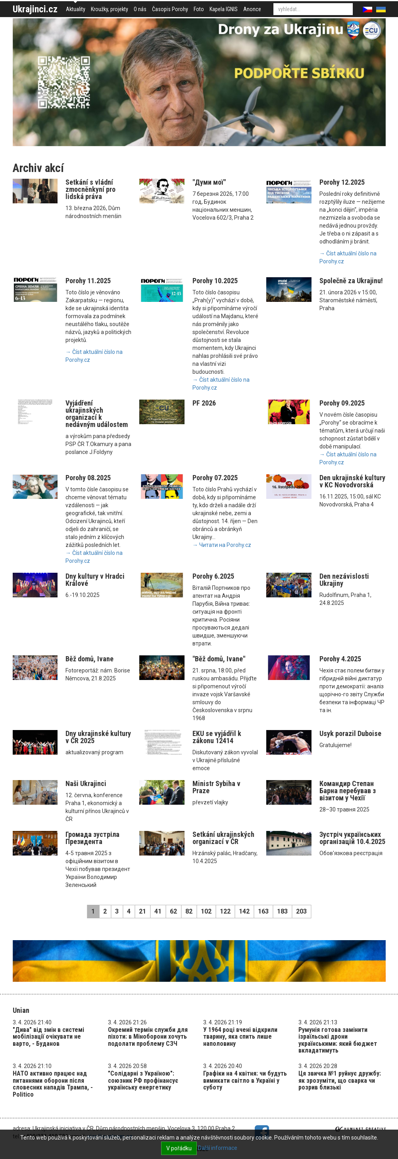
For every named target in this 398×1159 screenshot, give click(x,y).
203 (301, 911)
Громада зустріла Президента (92, 838)
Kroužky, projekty (109, 9)
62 (173, 911)
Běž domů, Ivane (89, 659)
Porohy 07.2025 (215, 477)
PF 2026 (204, 403)
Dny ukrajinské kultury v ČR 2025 (98, 737)
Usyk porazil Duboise (350, 733)
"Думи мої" (209, 182)
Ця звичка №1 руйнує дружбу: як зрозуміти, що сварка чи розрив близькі (339, 1080)
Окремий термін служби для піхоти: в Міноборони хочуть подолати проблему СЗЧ (148, 1036)
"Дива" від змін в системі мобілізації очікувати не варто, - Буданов (48, 1036)
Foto (199, 9)
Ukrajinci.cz (35, 9)
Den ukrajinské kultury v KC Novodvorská (352, 481)
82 (188, 911)
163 (263, 911)
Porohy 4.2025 (340, 659)
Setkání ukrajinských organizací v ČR (223, 838)
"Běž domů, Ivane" (218, 659)
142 (244, 911)
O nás (140, 9)
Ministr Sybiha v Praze (216, 787)
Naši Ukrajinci (85, 783)
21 (142, 911)
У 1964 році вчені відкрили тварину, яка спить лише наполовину (240, 1036)
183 (282, 911)
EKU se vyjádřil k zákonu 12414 (216, 737)
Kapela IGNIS (224, 9)
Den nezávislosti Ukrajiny (344, 579)
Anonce (252, 9)
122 (225, 911)
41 (158, 911)
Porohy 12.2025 (342, 182)
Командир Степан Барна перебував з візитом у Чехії (347, 790)
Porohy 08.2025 (88, 477)
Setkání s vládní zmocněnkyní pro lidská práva (90, 189)
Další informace (217, 1148)
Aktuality (75, 9)
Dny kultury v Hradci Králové (95, 579)
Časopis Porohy (170, 9)
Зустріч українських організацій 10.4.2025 (352, 838)
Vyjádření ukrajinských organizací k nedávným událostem (96, 414)
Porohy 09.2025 (342, 403)
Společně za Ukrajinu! (351, 280)
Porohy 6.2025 (213, 576)
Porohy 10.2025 (215, 280)
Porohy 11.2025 (88, 280)
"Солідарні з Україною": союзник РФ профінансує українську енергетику (143, 1080)
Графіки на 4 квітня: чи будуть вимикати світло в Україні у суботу (245, 1080)
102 (206, 911)
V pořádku (179, 1148)
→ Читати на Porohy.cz (221, 545)
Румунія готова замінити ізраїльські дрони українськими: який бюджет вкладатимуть (337, 1040)
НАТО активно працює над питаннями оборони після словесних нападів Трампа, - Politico (53, 1084)
